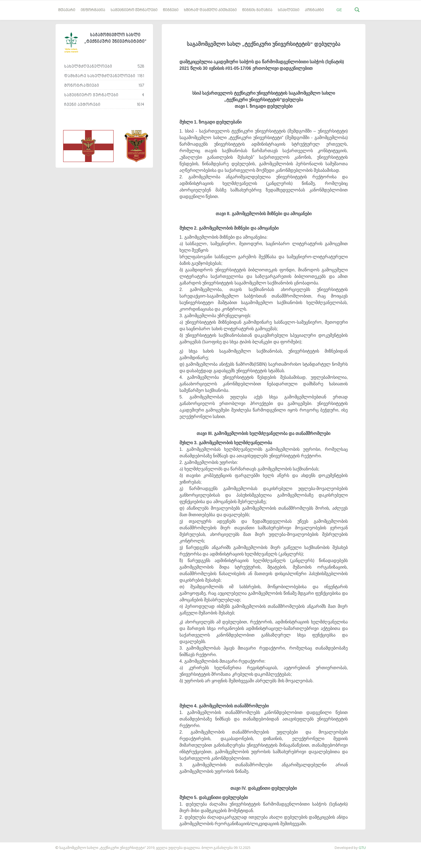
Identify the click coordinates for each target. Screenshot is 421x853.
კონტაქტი (314, 10)
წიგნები (170, 10)
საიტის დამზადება (16, 844)
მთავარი (66, 10)
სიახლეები (288, 10)
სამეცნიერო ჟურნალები (134, 10)
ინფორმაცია (93, 10)
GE (339, 10)
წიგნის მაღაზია (257, 10)
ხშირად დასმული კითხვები (210, 10)
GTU (362, 847)
